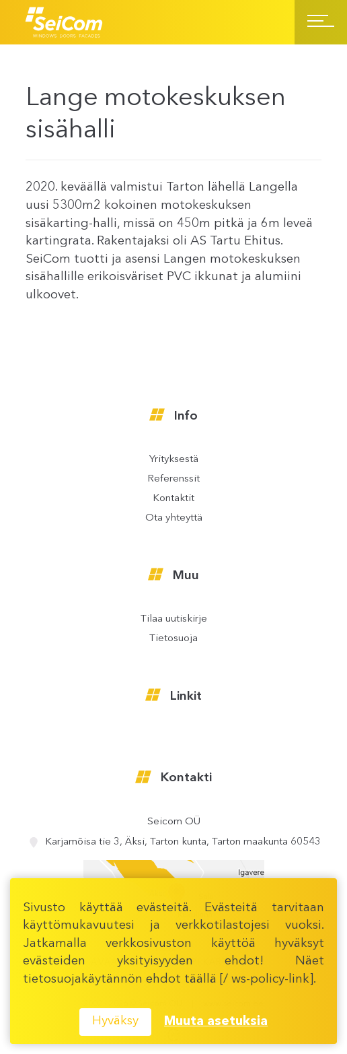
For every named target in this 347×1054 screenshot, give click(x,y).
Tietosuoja (173, 639)
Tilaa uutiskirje (174, 619)
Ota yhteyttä (173, 518)
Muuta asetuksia (216, 1022)
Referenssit (173, 479)
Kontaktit (173, 499)
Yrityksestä (173, 460)
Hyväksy (115, 1021)
